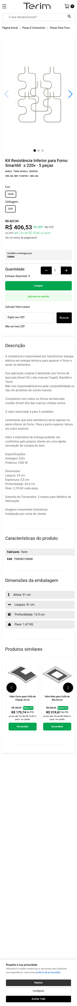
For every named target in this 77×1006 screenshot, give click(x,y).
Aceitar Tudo (38, 998)
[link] (23, 695)
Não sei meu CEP (15, 326)
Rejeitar (38, 982)
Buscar (64, 317)
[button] (70, 94)
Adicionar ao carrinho (38, 296)
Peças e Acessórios (33, 27)
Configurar (38, 990)
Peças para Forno (60, 27)
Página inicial (10, 27)
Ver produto (22, 726)
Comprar (38, 285)
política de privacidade (48, 972)
